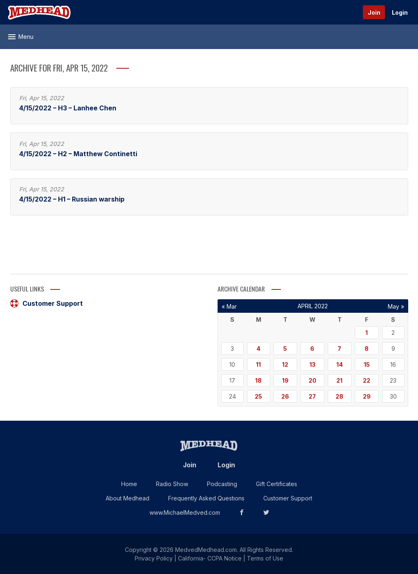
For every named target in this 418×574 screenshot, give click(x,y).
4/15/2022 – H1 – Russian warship (72, 199)
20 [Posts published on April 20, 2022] (312, 380)
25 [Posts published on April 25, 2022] (258, 396)
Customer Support (46, 303)
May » (396, 306)
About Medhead (127, 498)
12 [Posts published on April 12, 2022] (285, 364)
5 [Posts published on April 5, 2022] (285, 348)
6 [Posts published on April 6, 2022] (312, 348)
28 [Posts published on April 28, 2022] (339, 396)
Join (374, 12)
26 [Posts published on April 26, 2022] (285, 396)
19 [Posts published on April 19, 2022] (285, 380)
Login (400, 12)
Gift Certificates (276, 483)
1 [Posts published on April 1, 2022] (366, 332)
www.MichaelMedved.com (184, 512)
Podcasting (222, 483)
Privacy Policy (154, 558)
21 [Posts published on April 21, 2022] (339, 380)
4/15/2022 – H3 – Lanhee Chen (67, 108)
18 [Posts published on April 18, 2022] (258, 380)
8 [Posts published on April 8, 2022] (367, 348)
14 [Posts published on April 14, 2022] (339, 364)
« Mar (229, 306)
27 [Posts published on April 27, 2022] (312, 396)
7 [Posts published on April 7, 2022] (339, 348)
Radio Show (172, 483)
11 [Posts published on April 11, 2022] (258, 364)
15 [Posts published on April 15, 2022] (367, 364)
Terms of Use (265, 558)
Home (129, 483)
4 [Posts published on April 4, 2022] (258, 348)
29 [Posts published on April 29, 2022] (367, 396)
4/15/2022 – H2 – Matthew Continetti (78, 154)
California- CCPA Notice (210, 558)
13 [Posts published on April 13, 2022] (312, 364)
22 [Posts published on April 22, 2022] (366, 380)
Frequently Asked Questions (206, 498)
